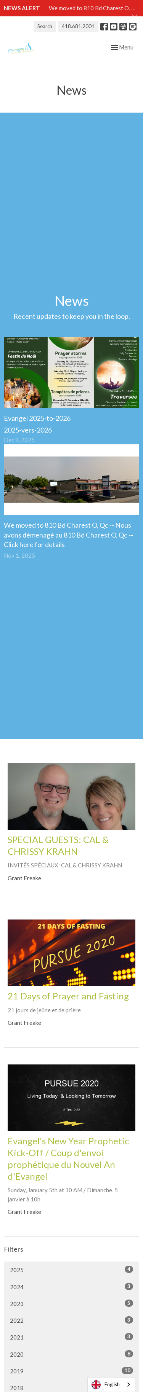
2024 (71, 1286)
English (106, 1384)
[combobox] (111, 1384)
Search (44, 26)
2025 (71, 1269)
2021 (71, 1337)
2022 (71, 1320)
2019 (71, 1371)
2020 (71, 1354)
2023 (71, 1303)
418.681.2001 (78, 26)
